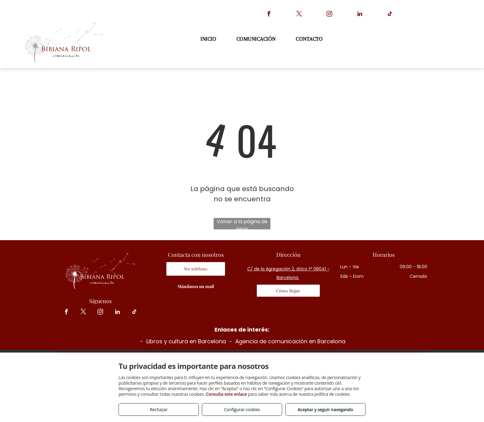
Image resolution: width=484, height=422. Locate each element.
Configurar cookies (242, 409)
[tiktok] (390, 15)
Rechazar (158, 409)
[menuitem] (209, 39)
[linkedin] (360, 15)
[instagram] (329, 15)
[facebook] (269, 15)
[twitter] (299, 15)
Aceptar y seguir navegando (325, 409)
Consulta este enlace (226, 394)
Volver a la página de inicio (242, 223)
